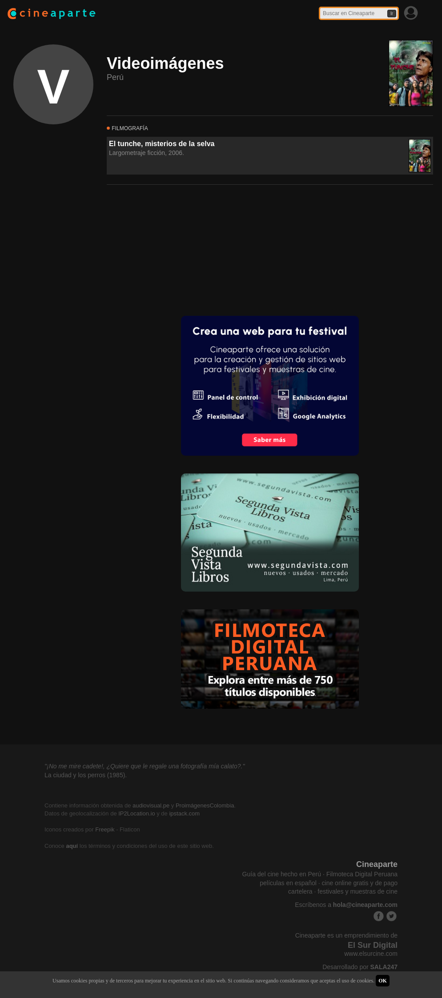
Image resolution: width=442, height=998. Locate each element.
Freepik (104, 829)
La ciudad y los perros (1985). (85, 775)
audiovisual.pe (151, 805)
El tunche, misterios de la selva (161, 143)
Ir (391, 13)
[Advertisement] (173, 249)
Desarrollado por (360, 966)
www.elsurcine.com (371, 953)
